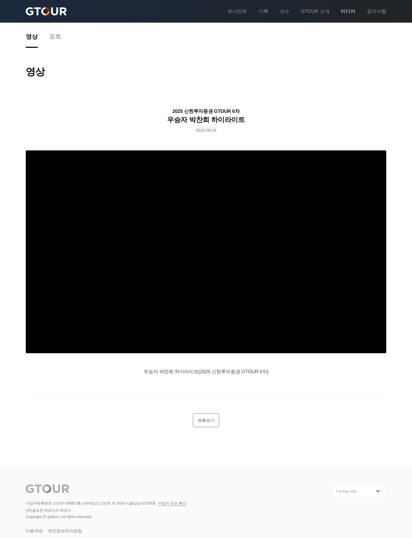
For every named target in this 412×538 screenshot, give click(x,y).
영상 (32, 37)
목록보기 (206, 420)
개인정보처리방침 (65, 531)
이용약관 (34, 531)
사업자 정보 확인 (172, 503)
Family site (358, 491)
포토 (55, 37)
